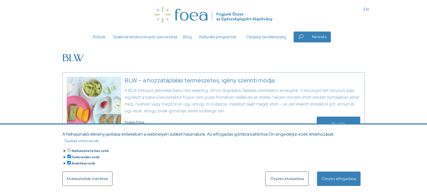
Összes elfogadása (339, 181)
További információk (81, 144)
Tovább (338, 123)
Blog (187, 37)
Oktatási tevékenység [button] (266, 37)
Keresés (319, 36)
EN (366, 9)
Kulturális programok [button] (217, 37)
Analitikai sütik (83, 166)
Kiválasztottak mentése (87, 181)
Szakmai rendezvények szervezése (145, 37)
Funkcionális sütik (86, 160)
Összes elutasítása (287, 181)
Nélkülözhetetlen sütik (90, 154)
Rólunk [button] (99, 37)
